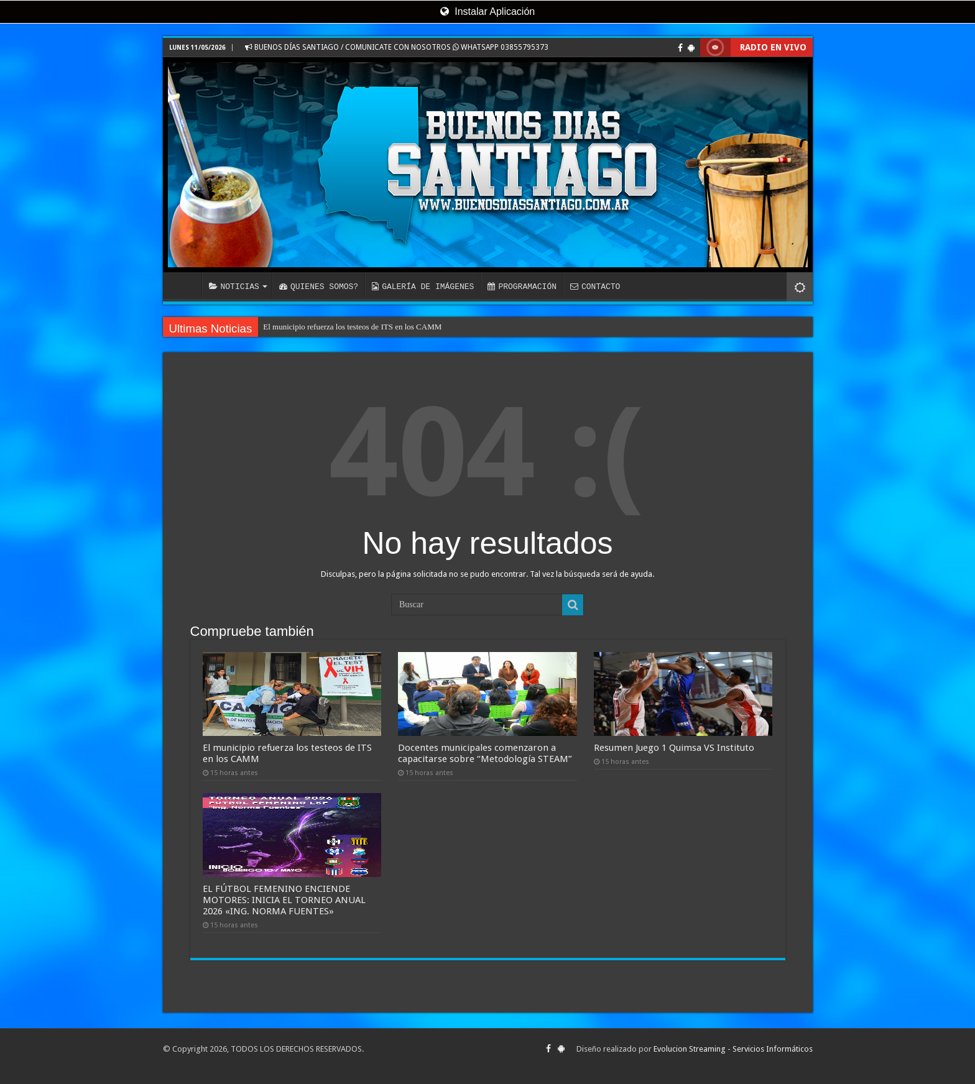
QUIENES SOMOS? (318, 286)
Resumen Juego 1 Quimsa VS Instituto (674, 747)
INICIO (185, 285)
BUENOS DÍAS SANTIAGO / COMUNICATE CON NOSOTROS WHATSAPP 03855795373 (396, 47)
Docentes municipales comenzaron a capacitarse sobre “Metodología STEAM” (485, 753)
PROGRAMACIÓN (522, 286)
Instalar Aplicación (487, 11)
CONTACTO (595, 286)
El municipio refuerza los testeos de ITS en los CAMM (352, 326)
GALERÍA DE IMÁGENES (423, 286)
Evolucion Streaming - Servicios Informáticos (733, 1049)
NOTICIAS (234, 286)
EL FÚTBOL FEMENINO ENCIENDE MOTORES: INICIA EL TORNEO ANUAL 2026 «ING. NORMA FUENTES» (284, 900)
